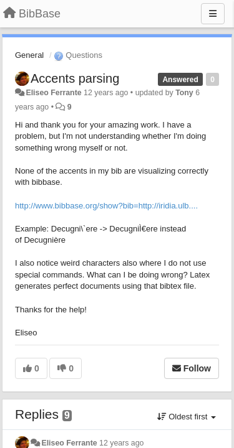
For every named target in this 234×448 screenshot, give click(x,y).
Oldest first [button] (186, 416)
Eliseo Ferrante (53, 92)
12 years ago (121, 443)
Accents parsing (75, 78)
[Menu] (213, 13)
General (29, 55)
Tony (184, 92)
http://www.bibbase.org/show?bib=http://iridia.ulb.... (106, 205)
